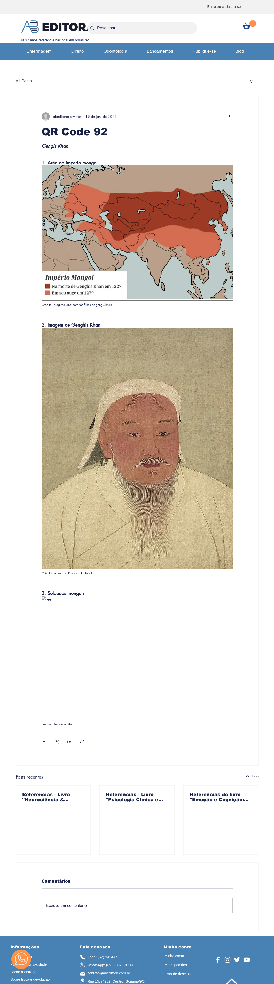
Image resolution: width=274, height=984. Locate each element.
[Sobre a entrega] (31, 972)
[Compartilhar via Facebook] (44, 741)
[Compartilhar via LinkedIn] (69, 741)
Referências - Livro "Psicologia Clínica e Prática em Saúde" (132, 797)
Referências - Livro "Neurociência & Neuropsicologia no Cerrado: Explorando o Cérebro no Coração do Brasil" (51, 797)
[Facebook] (218, 960)
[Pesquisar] (141, 28)
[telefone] (82, 957)
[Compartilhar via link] (82, 741)
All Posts (24, 81)
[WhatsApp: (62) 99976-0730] (113, 965)
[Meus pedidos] (181, 965)
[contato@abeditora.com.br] (112, 973)
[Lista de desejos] (183, 974)
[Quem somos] (32, 957)
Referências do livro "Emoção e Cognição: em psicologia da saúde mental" (220, 797)
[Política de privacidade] (31, 964)
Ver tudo (252, 776)
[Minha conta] (179, 956)
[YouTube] (246, 960)
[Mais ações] (229, 116)
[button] (249, 24)
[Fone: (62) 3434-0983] (109, 957)
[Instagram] (227, 960)
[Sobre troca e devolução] (33, 979)
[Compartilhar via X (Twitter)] (56, 741)
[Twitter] (237, 960)
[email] (82, 974)
